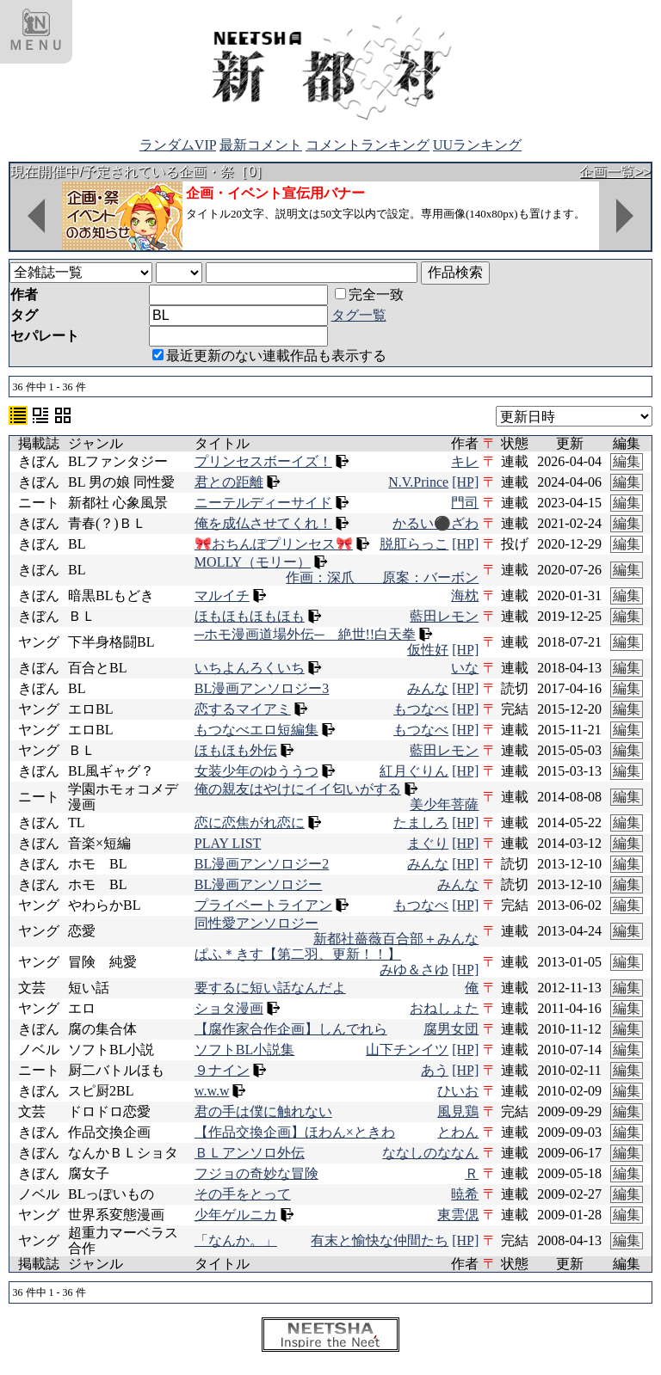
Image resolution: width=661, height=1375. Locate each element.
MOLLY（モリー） (253, 562)
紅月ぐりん (414, 771)
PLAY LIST (228, 843)
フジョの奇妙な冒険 (256, 1173)
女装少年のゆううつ (256, 771)
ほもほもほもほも (250, 616)
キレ (465, 461)
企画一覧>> (615, 171)
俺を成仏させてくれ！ (263, 523)
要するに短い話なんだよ (270, 987)
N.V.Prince (418, 482)
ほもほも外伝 (236, 750)
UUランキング (477, 145)
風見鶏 (458, 1111)
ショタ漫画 (229, 1008)
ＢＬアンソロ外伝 (250, 1152)
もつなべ (420, 709)
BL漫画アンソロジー (258, 884)
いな (465, 667)
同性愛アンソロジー (256, 923)
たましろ (420, 822)
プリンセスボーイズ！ (263, 461)
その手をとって (243, 1194)
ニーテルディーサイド (263, 502)
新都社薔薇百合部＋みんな (396, 938)
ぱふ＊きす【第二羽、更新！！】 (298, 954)
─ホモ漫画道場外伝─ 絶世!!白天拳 (305, 634)
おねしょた (444, 1008)
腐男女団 (451, 1029)
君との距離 (229, 482)
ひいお (458, 1090)
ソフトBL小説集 (244, 1049)
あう (434, 1070)
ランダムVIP (177, 145)
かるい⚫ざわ (435, 523)
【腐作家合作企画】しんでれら (291, 1029)
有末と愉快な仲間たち (379, 1240)
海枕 (465, 595)
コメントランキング (367, 145)
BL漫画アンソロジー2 (262, 863)
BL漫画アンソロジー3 (262, 688)
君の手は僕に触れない (263, 1111)
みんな (427, 688)
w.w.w (212, 1090)
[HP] (465, 482)
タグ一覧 (358, 315)
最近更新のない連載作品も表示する (269, 355)
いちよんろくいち (250, 667)
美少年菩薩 (444, 804)
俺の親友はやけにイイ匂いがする (298, 789)
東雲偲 (458, 1214)
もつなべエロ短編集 (256, 729)
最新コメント (260, 145)
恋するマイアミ (243, 709)
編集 (626, 461)
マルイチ (222, 595)
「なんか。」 (236, 1240)
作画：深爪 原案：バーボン (382, 577)
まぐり (427, 843)
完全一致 (369, 294)
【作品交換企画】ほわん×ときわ (295, 1132)
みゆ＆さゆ (414, 969)
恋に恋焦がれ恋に (250, 822)
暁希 (465, 1194)
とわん (458, 1132)
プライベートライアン (263, 905)
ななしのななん (430, 1152)
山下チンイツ (407, 1049)
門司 (465, 502)
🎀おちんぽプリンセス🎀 (274, 544)
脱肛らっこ (414, 544)
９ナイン (222, 1070)
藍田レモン (444, 616)
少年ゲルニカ (236, 1214)
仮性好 (427, 649)
